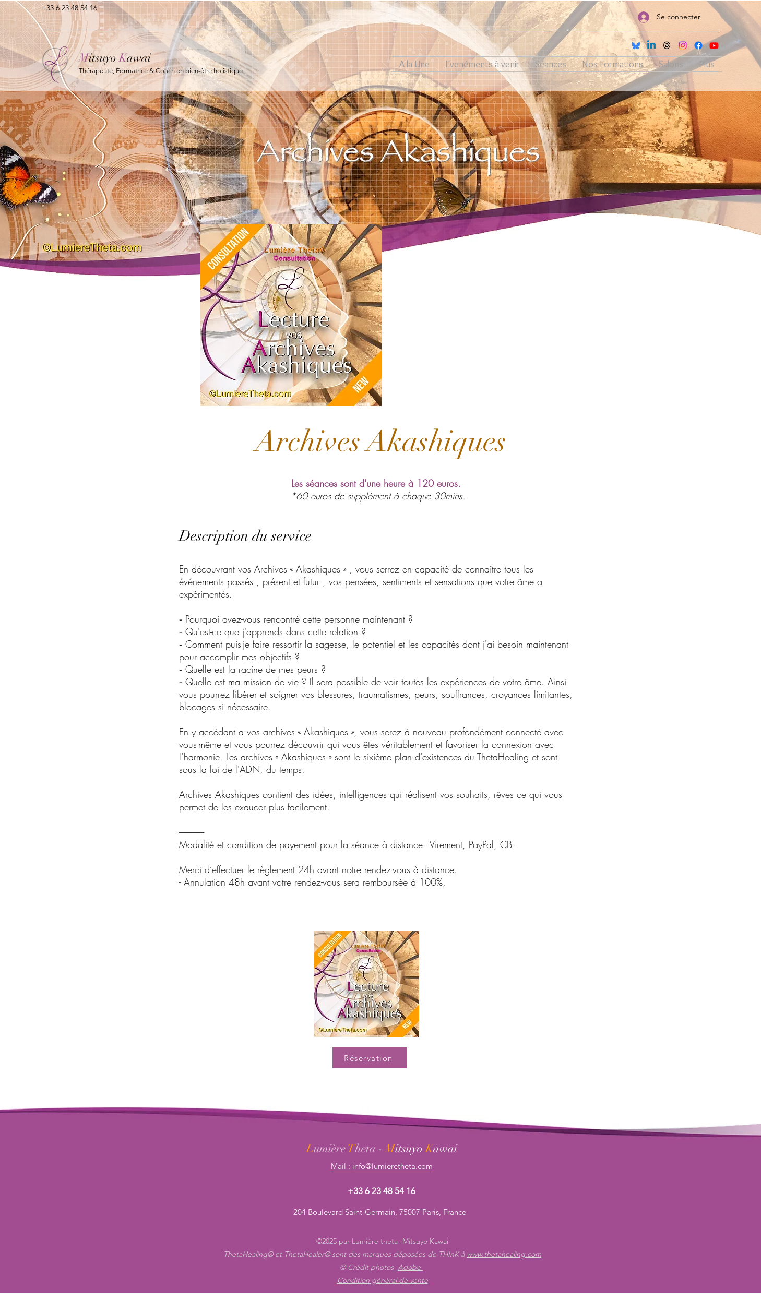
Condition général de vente (382, 1280)
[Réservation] (369, 1057)
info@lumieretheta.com (392, 1166)
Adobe (410, 1267)
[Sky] (636, 45)
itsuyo (104, 58)
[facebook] (698, 45)
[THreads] (667, 45)
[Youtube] (714, 45)
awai (139, 58)
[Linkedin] (651, 45)
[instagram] (682, 45)
